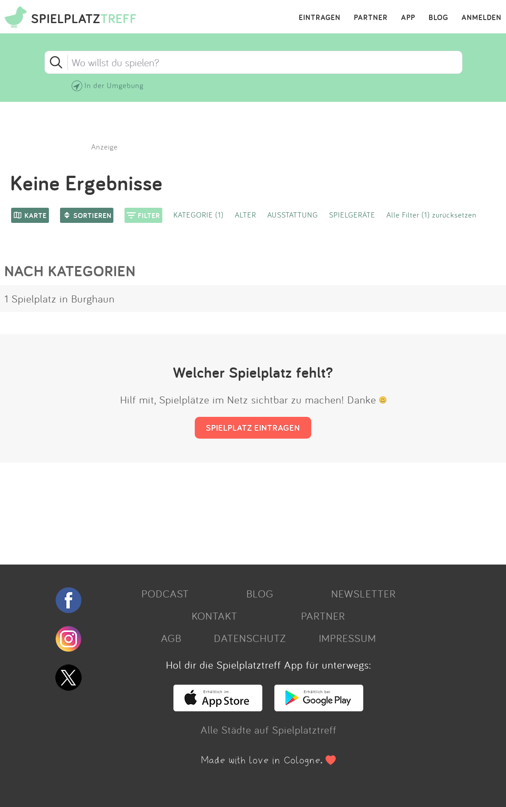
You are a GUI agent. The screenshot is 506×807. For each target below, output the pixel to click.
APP (408, 18)
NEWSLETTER (363, 593)
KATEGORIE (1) (198, 215)
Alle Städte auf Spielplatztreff (269, 729)
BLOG (438, 18)
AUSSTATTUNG (292, 215)
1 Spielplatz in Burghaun (59, 298)
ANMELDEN (482, 18)
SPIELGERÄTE (352, 215)
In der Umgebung (114, 85)
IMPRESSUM (347, 638)
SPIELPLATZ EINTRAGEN (253, 427)
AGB (171, 638)
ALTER (245, 215)
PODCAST (165, 593)
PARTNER (371, 18)
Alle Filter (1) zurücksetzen (431, 215)
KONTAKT (214, 615)
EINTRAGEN (320, 18)
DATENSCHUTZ (250, 638)
